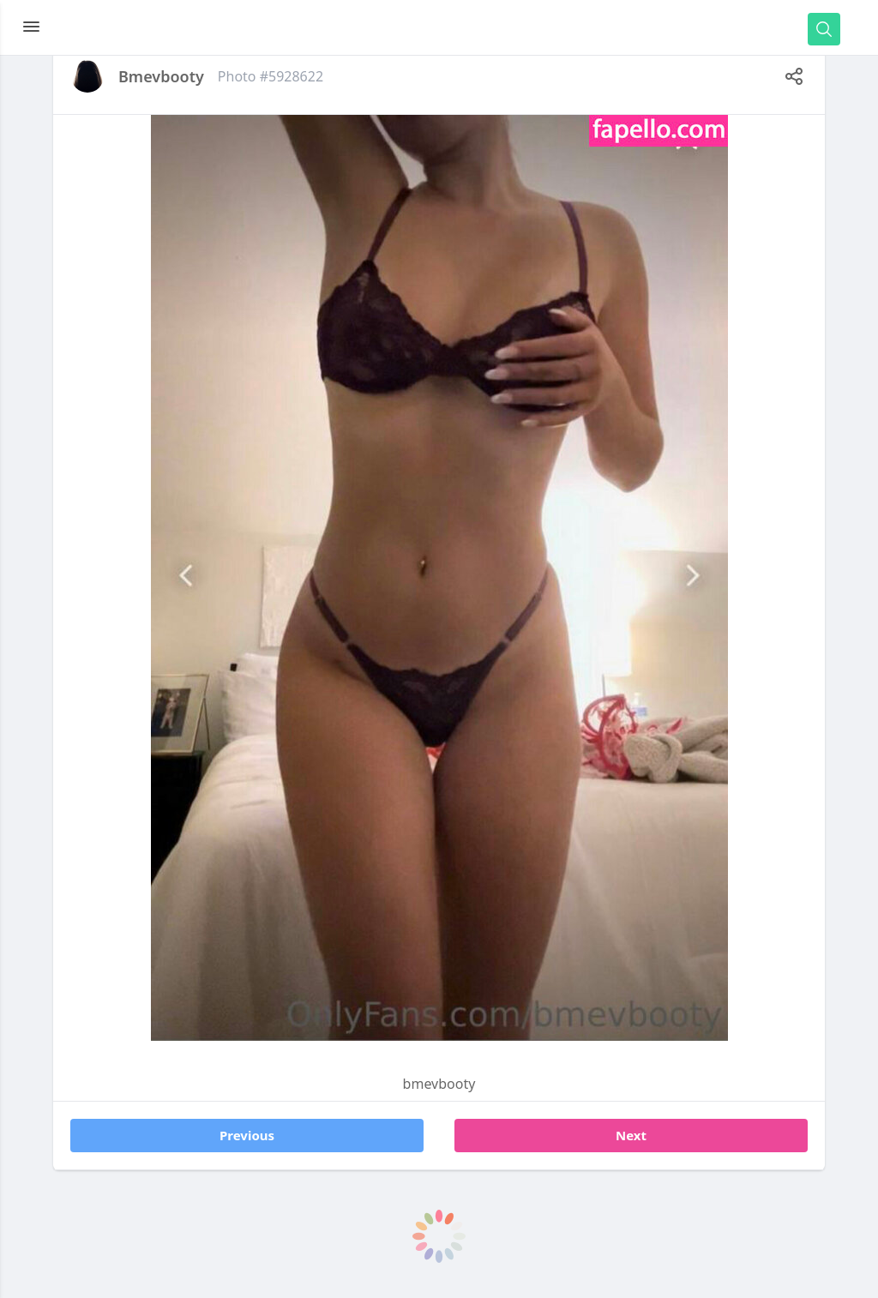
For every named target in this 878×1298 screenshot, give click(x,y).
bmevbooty (161, 76)
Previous (247, 1135)
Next (631, 1135)
